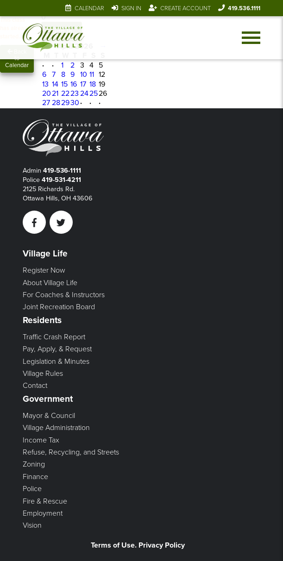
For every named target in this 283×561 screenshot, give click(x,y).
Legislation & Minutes (56, 361)
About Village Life (50, 282)
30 (74, 102)
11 (91, 74)
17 (83, 84)
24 (84, 93)
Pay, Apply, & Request (57, 349)
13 (45, 84)
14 (55, 84)
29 (65, 102)
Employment (43, 513)
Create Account (185, 8)
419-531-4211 (61, 180)
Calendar (89, 8)
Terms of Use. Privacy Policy (138, 545)
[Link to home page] (53, 38)
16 (73, 84)
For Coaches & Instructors (64, 294)
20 (46, 93)
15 (64, 84)
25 (93, 93)
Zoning (34, 464)
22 (65, 93)
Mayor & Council (49, 415)
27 (46, 102)
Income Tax (41, 440)
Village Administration (56, 427)
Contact (35, 385)
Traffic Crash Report (54, 337)
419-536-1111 (62, 171)
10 (83, 74)
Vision (32, 525)
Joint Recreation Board (59, 307)
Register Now (44, 270)
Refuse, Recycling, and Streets (71, 452)
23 (74, 93)
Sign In (131, 8)
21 (55, 93)
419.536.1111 (244, 8)
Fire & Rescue (45, 501)
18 (92, 84)
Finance (35, 476)
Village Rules (43, 373)
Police (32, 488)
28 (56, 102)
